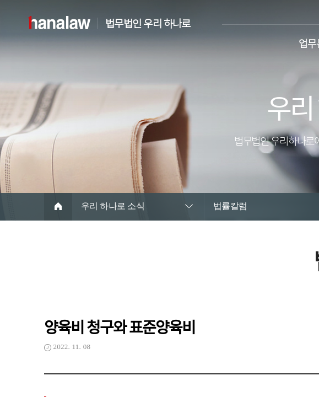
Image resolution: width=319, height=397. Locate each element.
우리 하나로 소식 (112, 206)
